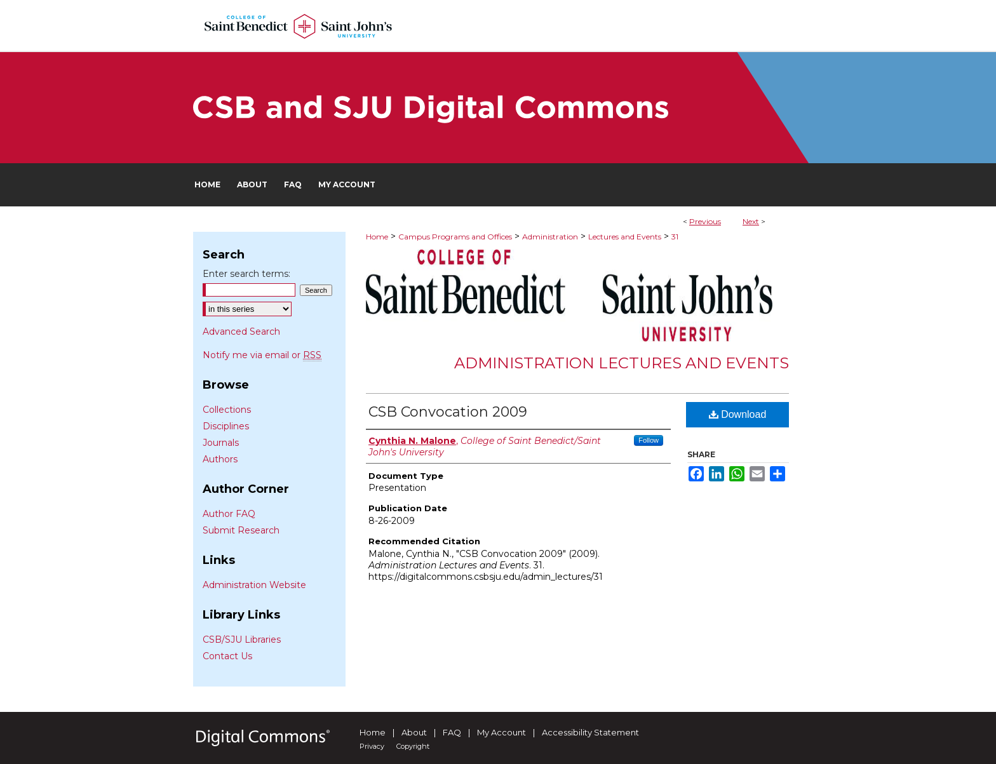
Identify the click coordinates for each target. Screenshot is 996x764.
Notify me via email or (262, 355)
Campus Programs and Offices (455, 236)
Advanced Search (241, 331)
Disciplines (226, 426)
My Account (501, 732)
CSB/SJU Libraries (242, 639)
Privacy (372, 746)
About (414, 732)
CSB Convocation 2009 (447, 411)
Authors (220, 459)
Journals (221, 442)
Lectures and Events (624, 236)
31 (674, 236)
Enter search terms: (246, 273)
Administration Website (254, 585)
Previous (705, 221)
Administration (550, 236)
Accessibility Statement (590, 732)
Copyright (412, 746)
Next (751, 221)
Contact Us (227, 656)
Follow (648, 440)
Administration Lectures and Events (621, 363)
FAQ (452, 732)
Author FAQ (229, 513)
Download (738, 414)
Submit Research (241, 530)
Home (377, 236)
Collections (227, 409)
